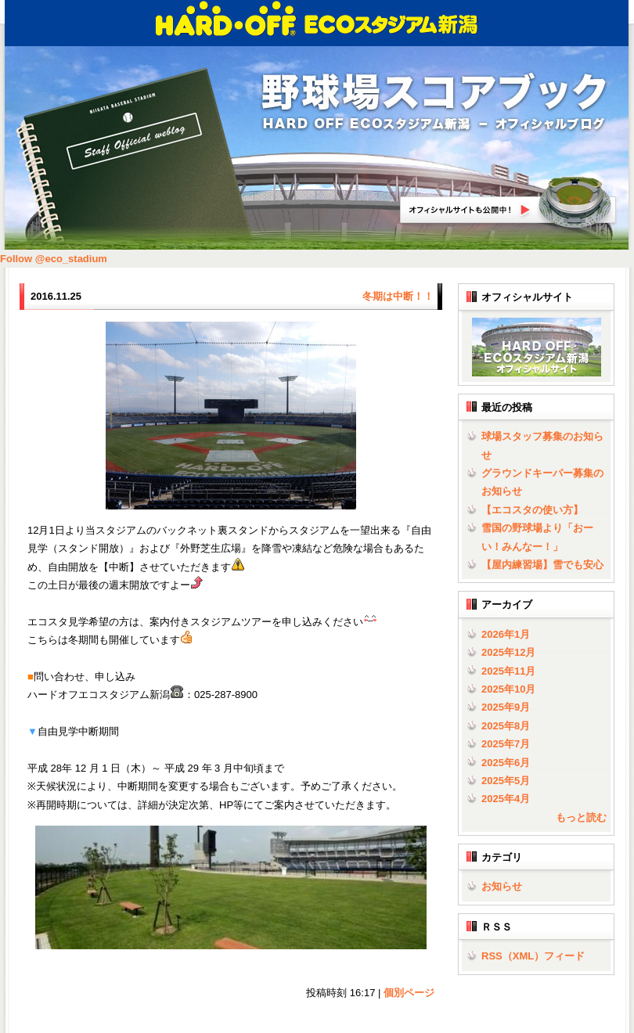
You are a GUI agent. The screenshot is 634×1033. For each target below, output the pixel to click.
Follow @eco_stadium (53, 259)
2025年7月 (505, 744)
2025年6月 (505, 762)
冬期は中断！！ (398, 296)
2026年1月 (505, 634)
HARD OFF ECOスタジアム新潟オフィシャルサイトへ (508, 202)
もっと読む (581, 817)
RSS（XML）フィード (533, 956)
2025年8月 (505, 726)
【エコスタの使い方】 (532, 510)
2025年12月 (508, 652)
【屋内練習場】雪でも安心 (542, 564)
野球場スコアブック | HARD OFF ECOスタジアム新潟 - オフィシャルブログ (434, 103)
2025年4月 (505, 798)
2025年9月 (505, 707)
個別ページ (409, 993)
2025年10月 (508, 689)
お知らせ (501, 886)
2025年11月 (508, 671)
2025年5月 (505, 780)
